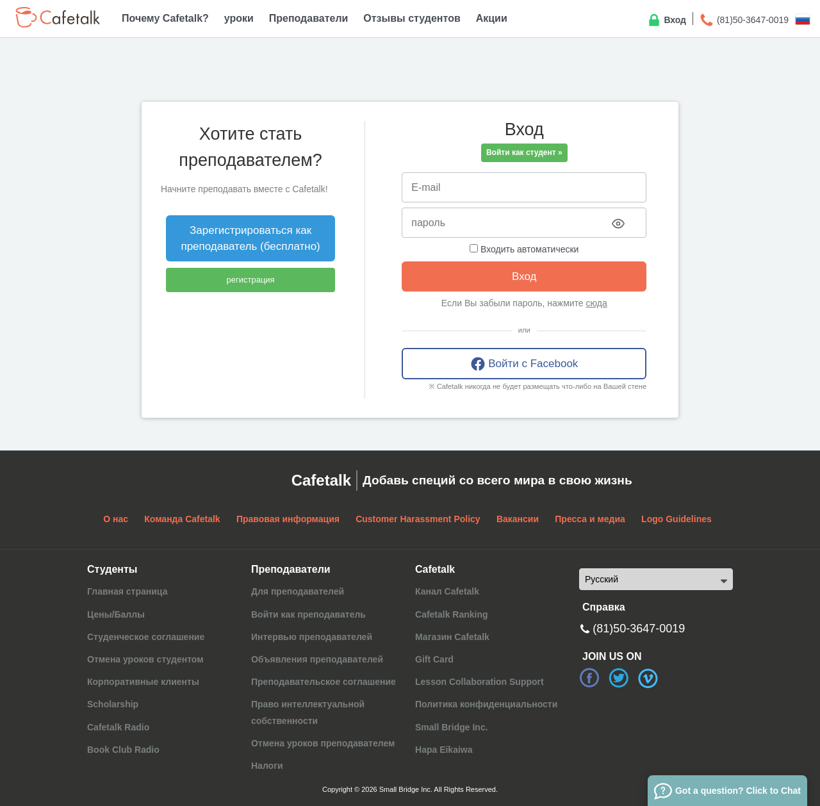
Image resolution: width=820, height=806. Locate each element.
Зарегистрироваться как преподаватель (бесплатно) (250, 238)
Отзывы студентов (411, 18)
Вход (666, 20)
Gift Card (434, 659)
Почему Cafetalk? (165, 18)
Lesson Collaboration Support (479, 682)
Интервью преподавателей (311, 637)
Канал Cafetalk (447, 591)
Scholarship (112, 704)
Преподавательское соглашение (323, 682)
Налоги (267, 766)
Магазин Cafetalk (452, 637)
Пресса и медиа (590, 519)
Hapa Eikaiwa (444, 749)
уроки (239, 18)
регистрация (251, 279)
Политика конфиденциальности (486, 704)
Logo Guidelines (676, 519)
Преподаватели (308, 18)
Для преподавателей (297, 591)
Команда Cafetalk (182, 519)
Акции (491, 18)
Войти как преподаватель (308, 614)
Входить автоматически (524, 249)
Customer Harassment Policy (418, 519)
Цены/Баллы (116, 614)
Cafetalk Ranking (451, 614)
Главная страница (127, 591)
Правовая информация (288, 519)
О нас (115, 519)
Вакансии (517, 519)
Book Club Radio (123, 749)
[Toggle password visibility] (618, 223)
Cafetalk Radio (118, 727)
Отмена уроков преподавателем (323, 743)
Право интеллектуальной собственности (308, 712)
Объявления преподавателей (317, 659)
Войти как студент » (524, 152)
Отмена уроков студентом (145, 659)
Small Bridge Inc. (451, 727)
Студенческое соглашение (145, 637)
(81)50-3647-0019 (744, 20)
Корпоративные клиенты (143, 682)
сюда (596, 303)
